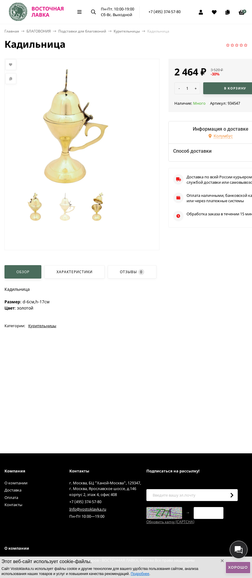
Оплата (11, 497)
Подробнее (140, 574)
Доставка (12, 490)
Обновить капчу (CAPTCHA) (170, 521)
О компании (15, 483)
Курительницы (127, 31)
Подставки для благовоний (82, 31)
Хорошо (238, 567)
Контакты (13, 504)
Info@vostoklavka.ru (87, 509)
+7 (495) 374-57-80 (164, 11)
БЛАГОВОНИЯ (38, 31)
